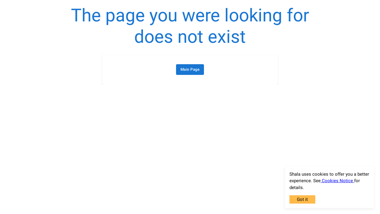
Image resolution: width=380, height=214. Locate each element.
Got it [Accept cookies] (302, 199)
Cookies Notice (337, 180)
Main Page (190, 69)
